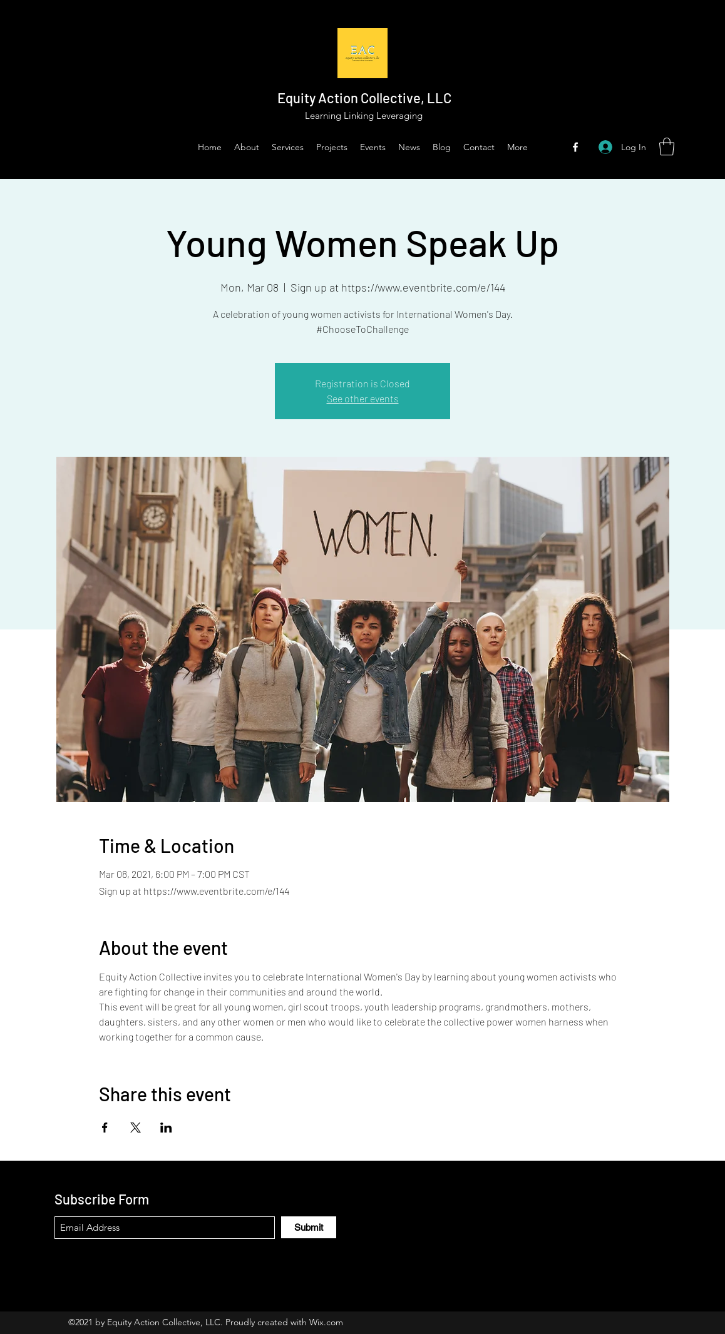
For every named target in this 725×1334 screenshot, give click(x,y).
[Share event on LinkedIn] (166, 1128)
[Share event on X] (135, 1128)
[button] (666, 147)
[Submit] (308, 1227)
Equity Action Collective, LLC (364, 97)
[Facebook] (575, 147)
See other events (363, 398)
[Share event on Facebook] (105, 1128)
